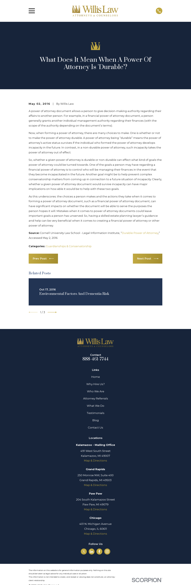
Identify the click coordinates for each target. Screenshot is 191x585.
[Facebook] (99, 551)
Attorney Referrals (95, 398)
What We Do (95, 405)
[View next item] (52, 312)
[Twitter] (83, 551)
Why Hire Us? (95, 384)
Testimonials (95, 413)
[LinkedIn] (91, 551)
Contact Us (95, 427)
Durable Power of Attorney (140, 233)
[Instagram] (107, 551)
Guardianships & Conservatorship (69, 246)
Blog (95, 420)
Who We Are (95, 391)
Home (95, 376)
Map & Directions (95, 460)
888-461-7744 (95, 359)
